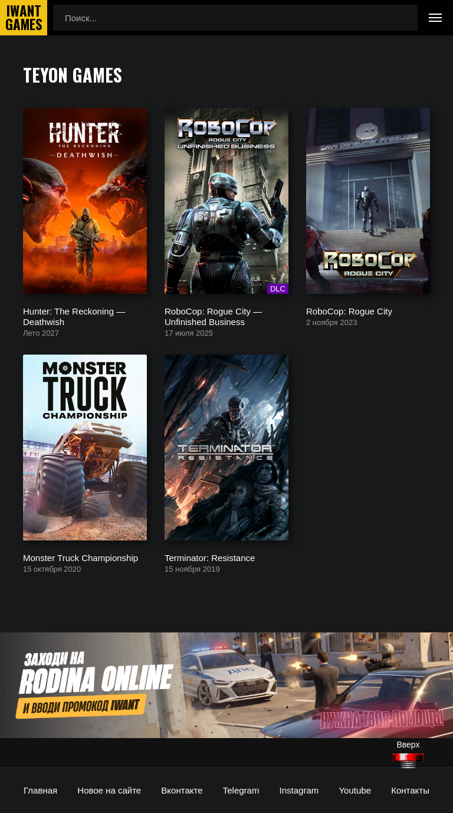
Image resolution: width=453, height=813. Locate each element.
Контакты (410, 790)
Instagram (299, 790)
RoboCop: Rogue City (349, 311)
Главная (40, 790)
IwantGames (23, 17)
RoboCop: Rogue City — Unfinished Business (213, 316)
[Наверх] (408, 760)
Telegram (241, 790)
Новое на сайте (109, 790)
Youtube (355, 790)
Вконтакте (181, 790)
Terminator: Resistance (210, 557)
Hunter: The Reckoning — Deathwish (74, 316)
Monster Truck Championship (80, 557)
